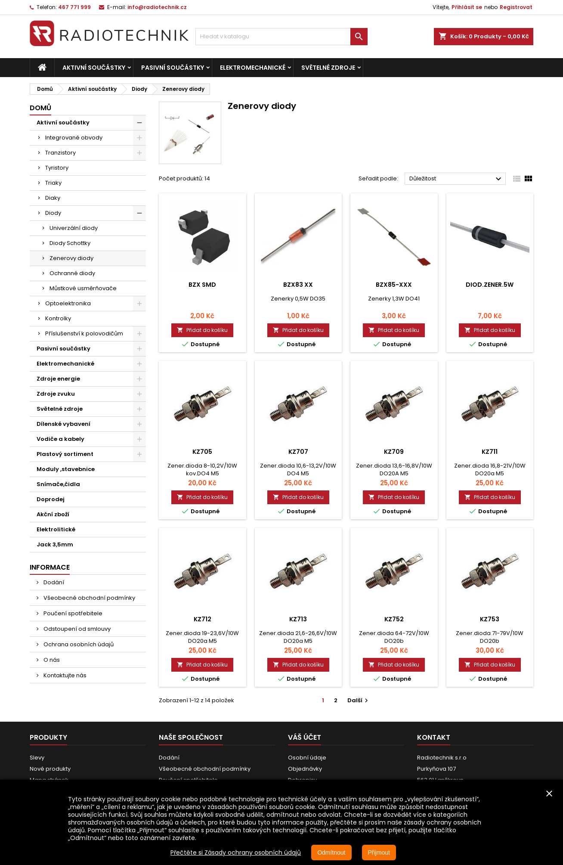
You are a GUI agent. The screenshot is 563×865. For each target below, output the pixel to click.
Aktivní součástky (93, 67)
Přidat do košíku (202, 330)
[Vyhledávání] (281, 36)
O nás (51, 660)
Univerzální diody (73, 228)
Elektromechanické (252, 67)
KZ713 (298, 619)
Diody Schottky (69, 243)
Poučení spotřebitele (72, 613)
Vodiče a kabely (60, 439)
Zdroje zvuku (56, 394)
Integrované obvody (73, 137)
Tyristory (56, 168)
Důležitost (456, 179)
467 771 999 (74, 7)
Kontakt (433, 737)
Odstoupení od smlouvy (76, 629)
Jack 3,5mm (55, 544)
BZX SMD (202, 284)
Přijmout (379, 852)
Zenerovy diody (71, 258)
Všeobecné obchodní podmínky (88, 598)
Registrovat (516, 7)
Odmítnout (331, 852)
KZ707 (298, 451)
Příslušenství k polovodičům (84, 333)
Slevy (37, 757)
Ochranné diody (72, 273)
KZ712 (202, 619)
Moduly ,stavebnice (66, 469)
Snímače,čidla (58, 484)
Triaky (53, 183)
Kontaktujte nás (64, 675)
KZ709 (394, 451)
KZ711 (490, 451)
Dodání (53, 582)
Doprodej (51, 499)
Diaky (52, 198)
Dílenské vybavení (63, 424)
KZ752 (394, 619)
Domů (40, 108)
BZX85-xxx (394, 284)
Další (358, 700)
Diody (53, 213)
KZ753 (489, 619)
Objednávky (305, 769)
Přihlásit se (467, 7)
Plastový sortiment (65, 454)
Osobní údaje (307, 757)
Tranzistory (60, 153)
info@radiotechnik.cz (157, 7)
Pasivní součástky (172, 67)
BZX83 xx (298, 284)
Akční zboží (53, 514)
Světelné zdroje (328, 67)
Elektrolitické (56, 529)
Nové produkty (50, 769)
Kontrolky (58, 318)
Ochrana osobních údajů (78, 644)
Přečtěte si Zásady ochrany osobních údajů (235, 852)
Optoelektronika (68, 303)
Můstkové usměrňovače (83, 288)
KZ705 (202, 451)
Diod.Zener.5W (490, 284)
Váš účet (304, 737)
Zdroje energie (58, 379)
